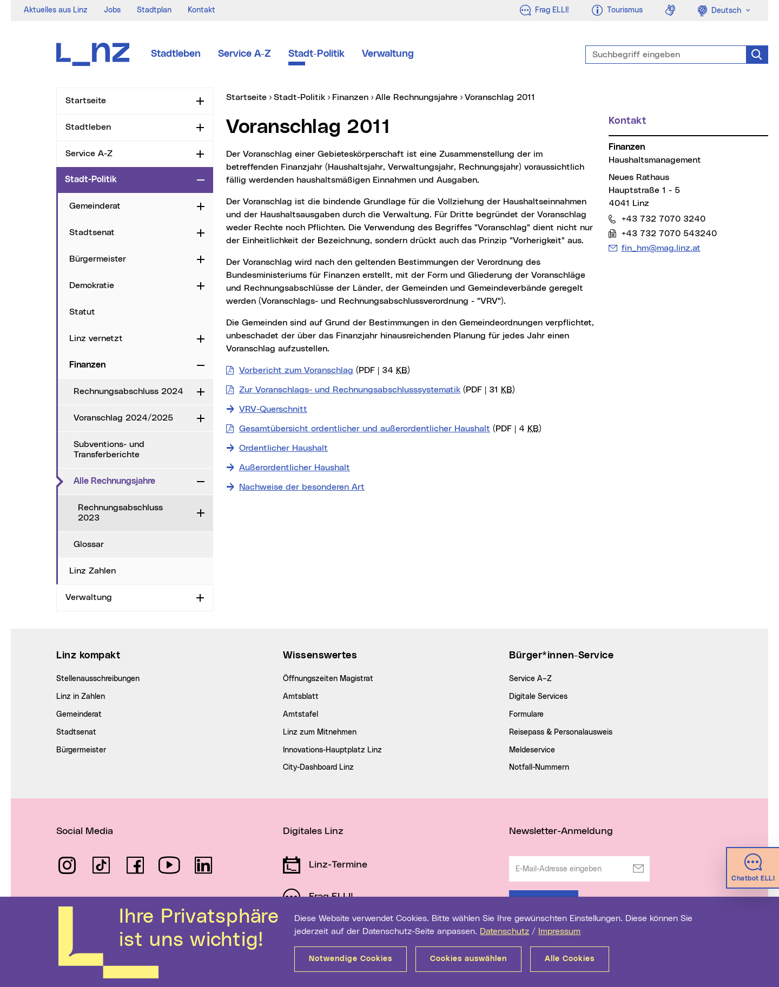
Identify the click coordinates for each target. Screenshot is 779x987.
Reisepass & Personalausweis (560, 732)
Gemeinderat (95, 206)
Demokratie (91, 285)
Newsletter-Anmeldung (561, 831)
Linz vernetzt (96, 338)
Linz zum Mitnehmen (320, 732)
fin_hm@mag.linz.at (661, 247)
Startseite (85, 100)
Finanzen (87, 365)
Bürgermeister (97, 259)
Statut (82, 312)
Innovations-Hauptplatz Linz (332, 750)
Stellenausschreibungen (98, 679)
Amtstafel (300, 714)
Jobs (112, 10)
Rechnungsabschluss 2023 (120, 512)
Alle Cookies (570, 959)
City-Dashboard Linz (318, 767)
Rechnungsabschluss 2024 (128, 391)
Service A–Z (530, 679)
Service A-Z (244, 54)
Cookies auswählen (468, 959)
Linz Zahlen (92, 570)
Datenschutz (504, 931)
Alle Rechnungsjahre (133, 480)
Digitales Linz (313, 831)
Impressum (559, 931)
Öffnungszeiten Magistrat (328, 679)
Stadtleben (176, 54)
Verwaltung (388, 54)
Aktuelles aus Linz (56, 10)
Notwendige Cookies (350, 959)
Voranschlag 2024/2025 (123, 418)
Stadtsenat (92, 232)
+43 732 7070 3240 (663, 218)
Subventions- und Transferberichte (109, 449)
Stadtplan (154, 10)
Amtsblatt (301, 697)
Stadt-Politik (316, 54)
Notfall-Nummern (539, 767)
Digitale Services (538, 697)
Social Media (84, 831)
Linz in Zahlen (80, 697)
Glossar (89, 544)
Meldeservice (532, 750)
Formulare (526, 714)
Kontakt (201, 10)
